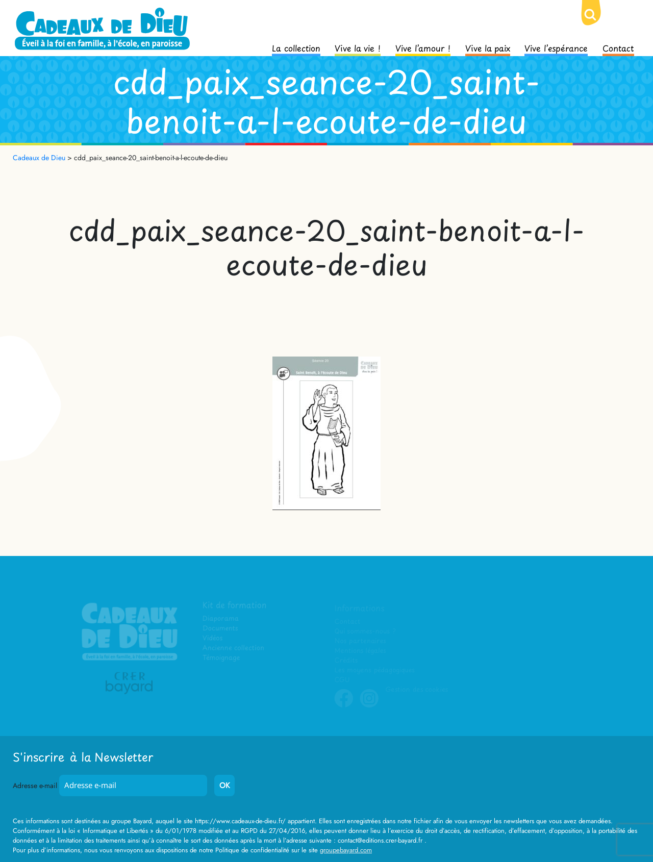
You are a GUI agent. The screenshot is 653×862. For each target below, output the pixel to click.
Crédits (346, 660)
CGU (342, 679)
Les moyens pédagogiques (374, 670)
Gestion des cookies (416, 689)
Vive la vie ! (358, 47)
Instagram (369, 705)
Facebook (344, 705)
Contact (618, 47)
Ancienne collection (233, 648)
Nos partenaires (360, 641)
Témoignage (221, 658)
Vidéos (212, 638)
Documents (220, 628)
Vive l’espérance (556, 47)
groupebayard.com (346, 850)
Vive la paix (487, 47)
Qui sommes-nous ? (365, 631)
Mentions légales (360, 650)
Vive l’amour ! (422, 47)
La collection (296, 47)
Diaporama (221, 618)
